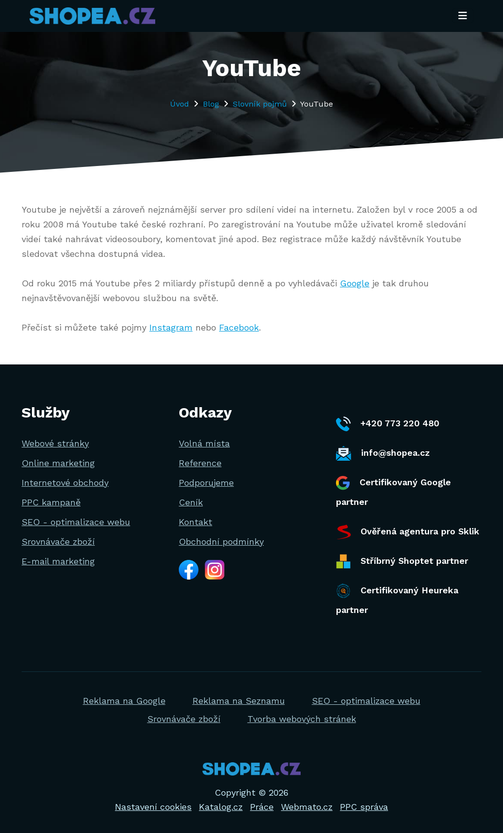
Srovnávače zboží (58, 541)
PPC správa (364, 807)
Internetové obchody (65, 482)
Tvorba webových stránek (302, 719)
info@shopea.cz (383, 453)
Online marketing (58, 463)
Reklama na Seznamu (239, 700)
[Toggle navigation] (463, 16)
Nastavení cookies (153, 807)
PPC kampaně (51, 502)
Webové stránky (55, 443)
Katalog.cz (221, 807)
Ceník (191, 502)
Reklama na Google (124, 700)
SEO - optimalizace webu (76, 522)
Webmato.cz (307, 807)
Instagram (171, 327)
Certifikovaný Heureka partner (397, 599)
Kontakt (195, 522)
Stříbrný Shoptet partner (402, 561)
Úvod (179, 104)
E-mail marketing (58, 561)
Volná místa (204, 443)
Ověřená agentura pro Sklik (407, 532)
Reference (200, 463)
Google (354, 283)
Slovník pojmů (260, 104)
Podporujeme (206, 482)
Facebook (239, 327)
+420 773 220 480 (387, 423)
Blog (211, 104)
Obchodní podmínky (221, 541)
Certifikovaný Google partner (393, 491)
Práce (262, 807)
